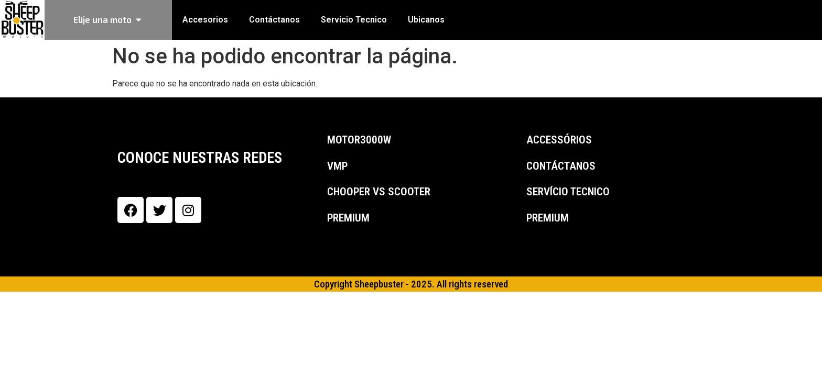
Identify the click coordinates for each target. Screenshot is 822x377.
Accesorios (205, 20)
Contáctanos (274, 20)
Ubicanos (426, 20)
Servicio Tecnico (354, 20)
